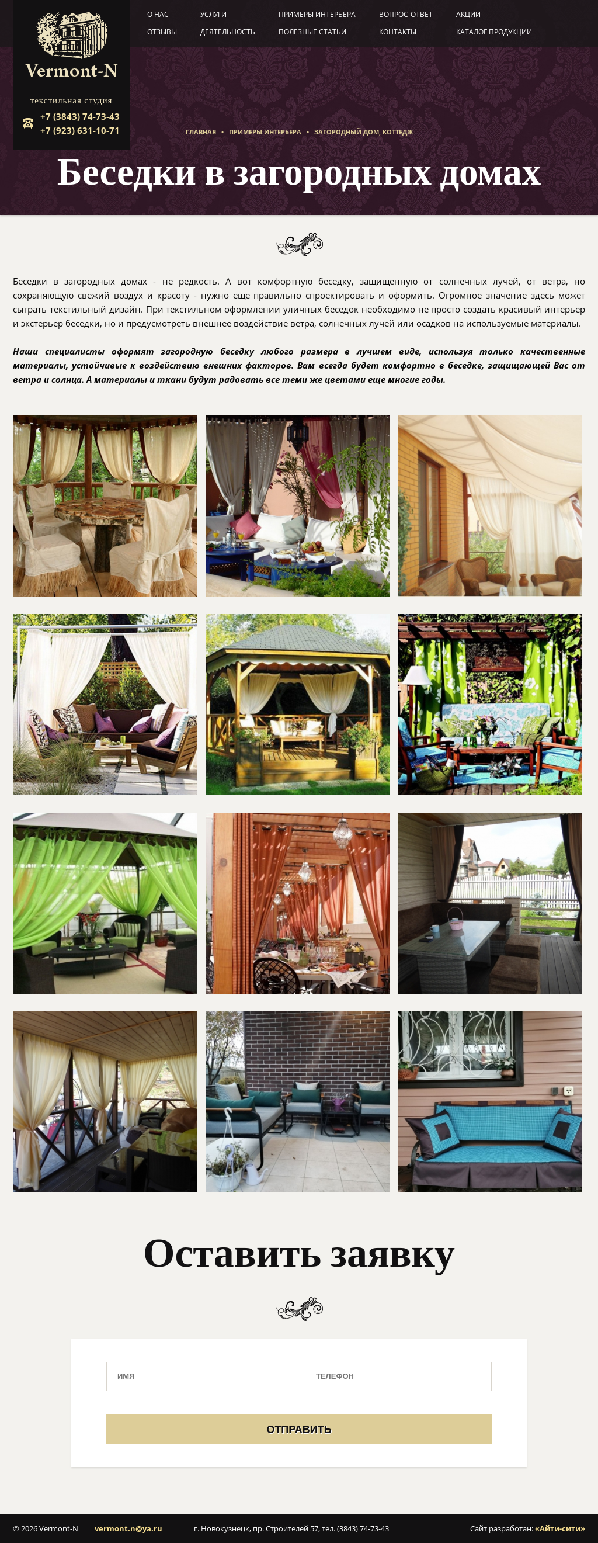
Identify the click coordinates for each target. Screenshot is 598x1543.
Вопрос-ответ (406, 14)
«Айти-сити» (560, 1528)
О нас (158, 14)
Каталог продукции (494, 32)
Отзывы (162, 32)
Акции (468, 14)
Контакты (397, 32)
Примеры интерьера (317, 14)
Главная (201, 131)
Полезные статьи (312, 32)
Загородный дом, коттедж (363, 131)
